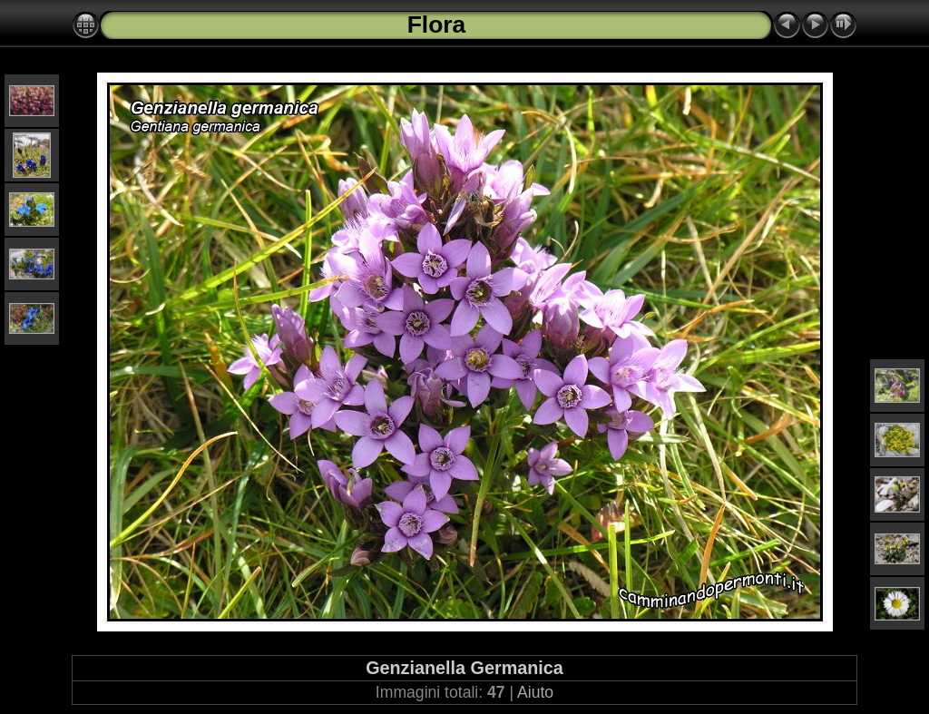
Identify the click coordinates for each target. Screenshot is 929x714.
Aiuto (535, 692)
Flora (436, 24)
